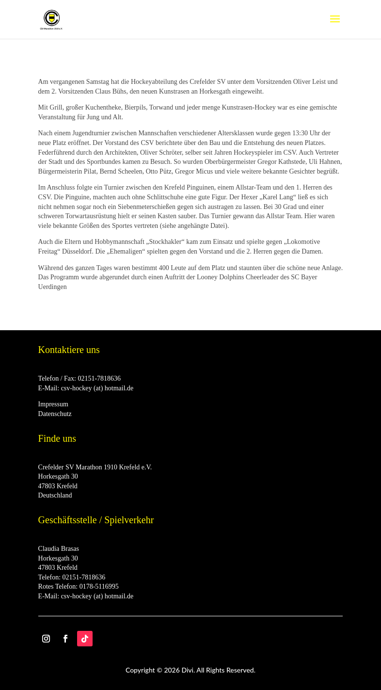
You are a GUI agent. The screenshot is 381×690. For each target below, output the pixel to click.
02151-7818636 (99, 378)
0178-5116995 (99, 586)
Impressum (53, 404)
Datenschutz (55, 413)
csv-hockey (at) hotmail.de (97, 388)
